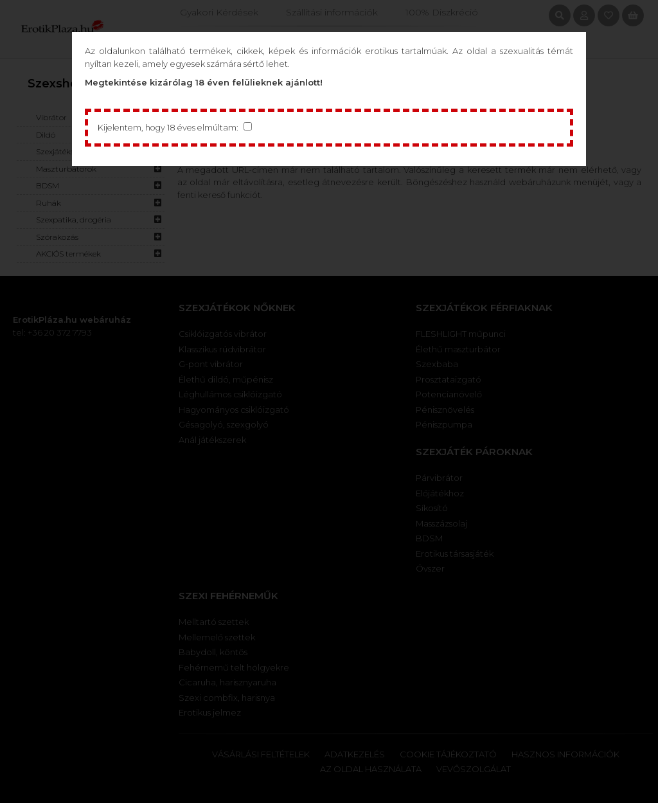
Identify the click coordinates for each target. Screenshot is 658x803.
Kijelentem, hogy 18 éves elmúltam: (171, 127)
